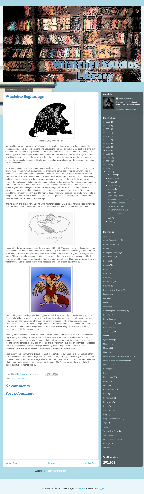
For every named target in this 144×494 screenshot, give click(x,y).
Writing (106, 443)
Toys (105, 423)
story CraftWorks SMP (112, 419)
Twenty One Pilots (110, 431)
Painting (106, 369)
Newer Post (11, 463)
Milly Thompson (126, 98)
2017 (108, 150)
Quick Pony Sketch (115, 196)
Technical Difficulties (116, 206)
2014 (108, 161)
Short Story (107, 410)
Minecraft (107, 348)
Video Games (108, 435)
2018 (108, 147)
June (110, 221)
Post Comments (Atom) (57, 471)
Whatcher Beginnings (116, 203)
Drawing (106, 286)
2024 (108, 129)
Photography (108, 377)
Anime (105, 236)
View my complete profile (126, 109)
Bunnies (106, 261)
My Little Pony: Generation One (116, 360)
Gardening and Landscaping (114, 311)
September (113, 185)
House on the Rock (111, 323)
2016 (108, 154)
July (110, 218)
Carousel (107, 269)
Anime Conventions (111, 240)
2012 (108, 168)
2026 (108, 122)
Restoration (107, 402)
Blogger (100, 488)
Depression (107, 282)
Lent (105, 336)
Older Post (90, 463)
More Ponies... (114, 192)
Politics (106, 381)
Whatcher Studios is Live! (118, 210)
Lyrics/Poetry (108, 340)
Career (106, 265)
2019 (108, 143)
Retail (105, 406)
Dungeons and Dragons (112, 290)
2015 (108, 157)
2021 (108, 136)
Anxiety (106, 248)
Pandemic (107, 373)
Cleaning (106, 277)
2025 (108, 126)
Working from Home (111, 439)
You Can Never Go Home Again (120, 199)
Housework (107, 327)
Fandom (106, 294)
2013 (108, 164)
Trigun (105, 427)
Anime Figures (109, 244)
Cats (105, 273)
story (105, 414)
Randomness (18, 378)
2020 (108, 140)
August (111, 189)
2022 (108, 133)
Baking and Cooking (111, 253)
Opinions (106, 365)
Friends (106, 302)
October (111, 182)
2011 (108, 172)
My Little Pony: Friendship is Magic (117, 356)
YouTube (106, 448)
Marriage (106, 344)
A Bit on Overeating (115, 213)
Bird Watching (108, 257)
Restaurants (108, 398)
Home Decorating (110, 319)
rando (105, 385)
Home (51, 463)
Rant (105, 394)
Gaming (106, 306)
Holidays (106, 315)
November (112, 178)
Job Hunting (108, 331)
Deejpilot (81, 488)
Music (105, 352)
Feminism (107, 298)
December (112, 175)
